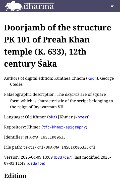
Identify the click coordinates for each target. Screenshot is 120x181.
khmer (81, 116)
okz (52, 116)
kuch (92, 78)
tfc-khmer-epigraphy (64, 126)
